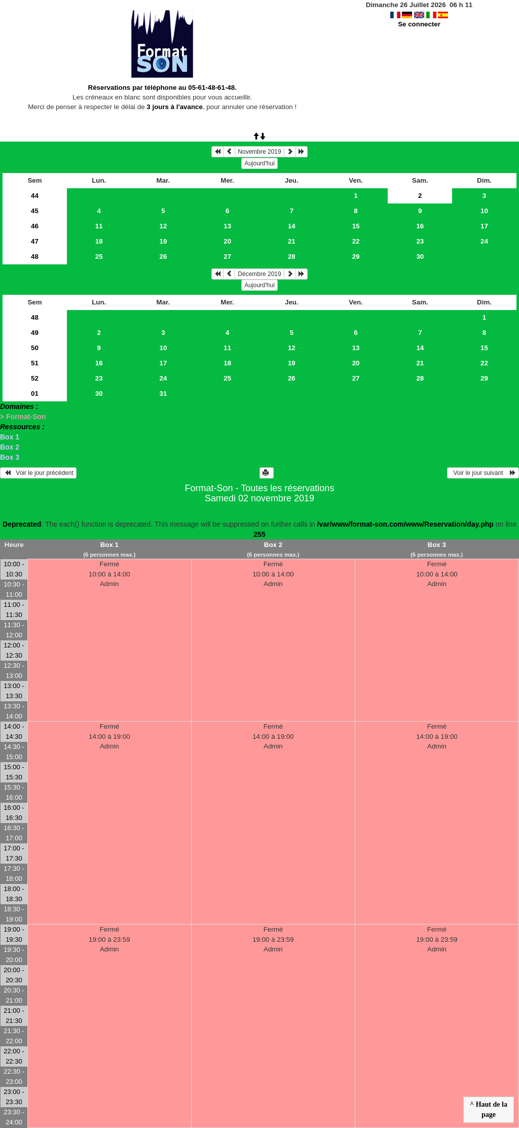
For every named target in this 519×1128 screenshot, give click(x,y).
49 (35, 332)
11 (99, 226)
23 (420, 241)
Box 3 (9, 457)
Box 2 (9, 447)
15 (356, 226)
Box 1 (9, 437)
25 (99, 256)
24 (484, 241)
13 (227, 226)
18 (99, 241)
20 (227, 241)
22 (356, 241)
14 (291, 226)
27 (227, 256)
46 (35, 226)
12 (163, 226)
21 (291, 241)
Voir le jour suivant (483, 472)
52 (35, 378)
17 (484, 226)
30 (420, 256)
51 (35, 363)
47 (35, 241)
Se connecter (419, 24)
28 (291, 256)
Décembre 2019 (259, 274)
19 (163, 241)
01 (35, 393)
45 (35, 211)
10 (484, 211)
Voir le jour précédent (38, 472)
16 (420, 226)
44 (35, 195)
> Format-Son (23, 417)
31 (163, 393)
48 (35, 256)
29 (356, 256)
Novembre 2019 (259, 151)
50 (35, 348)
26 (163, 256)
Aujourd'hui (259, 163)
